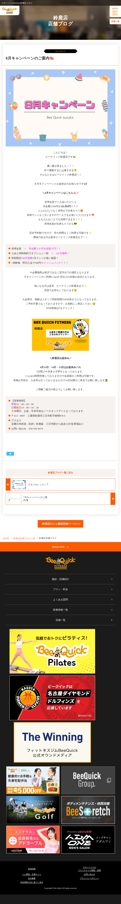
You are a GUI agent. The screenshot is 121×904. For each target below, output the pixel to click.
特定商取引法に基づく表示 (31, 882)
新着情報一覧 (60, 609)
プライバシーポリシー (89, 878)
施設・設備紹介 (60, 579)
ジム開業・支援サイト (31, 874)
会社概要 (32, 878)
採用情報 (32, 869)
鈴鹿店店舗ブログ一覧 (24, 538)
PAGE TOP (60, 547)
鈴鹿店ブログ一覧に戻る (60, 472)
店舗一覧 (115, 21)
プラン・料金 (60, 589)
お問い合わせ (89, 874)
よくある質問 (60, 599)
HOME (6, 538)
